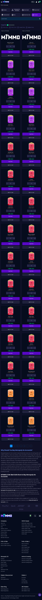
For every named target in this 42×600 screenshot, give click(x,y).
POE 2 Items (24, 545)
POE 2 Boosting (25, 550)
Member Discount (5, 537)
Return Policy (4, 534)
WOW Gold (24, 534)
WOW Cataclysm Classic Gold (28, 526)
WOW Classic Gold (26, 528)
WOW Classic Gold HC (27, 530)
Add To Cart (10, 55)
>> (30, 446)
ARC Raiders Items (26, 589)
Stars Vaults (3, 562)
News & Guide (4, 535)
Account (3, 571)
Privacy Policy (4, 532)
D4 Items (24, 577)
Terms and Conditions (6, 530)
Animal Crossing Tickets (27, 560)
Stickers (2, 558)
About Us (3, 523)
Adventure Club (4, 569)
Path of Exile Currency (6, 545)
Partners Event (4, 566)
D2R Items (3, 577)
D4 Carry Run (25, 582)
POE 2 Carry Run (25, 549)
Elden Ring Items (4, 589)
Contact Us (3, 525)
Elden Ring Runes (4, 590)
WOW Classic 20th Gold (27, 525)
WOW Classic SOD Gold (27, 532)
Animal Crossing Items (27, 562)
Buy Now (10, 52)
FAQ (2, 526)
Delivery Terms (4, 528)
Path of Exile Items (5, 543)
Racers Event (4, 564)
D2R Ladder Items (5, 579)
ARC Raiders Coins (26, 590)
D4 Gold (23, 579)
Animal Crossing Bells (26, 558)
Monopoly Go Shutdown (6, 560)
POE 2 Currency (25, 543)
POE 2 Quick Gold (25, 547)
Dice (2, 567)
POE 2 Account (25, 552)
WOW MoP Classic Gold (27, 523)
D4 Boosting (24, 581)
